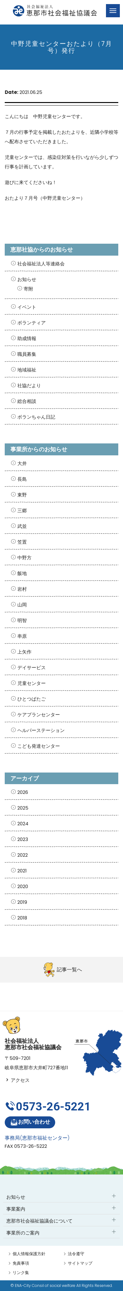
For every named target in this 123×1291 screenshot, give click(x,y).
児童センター (31, 683)
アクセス (17, 1080)
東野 (22, 494)
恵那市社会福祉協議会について (39, 1221)
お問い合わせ (30, 1122)
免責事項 (21, 1263)
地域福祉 (26, 369)
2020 (22, 886)
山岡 (22, 604)
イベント (26, 307)
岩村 (22, 589)
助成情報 (26, 338)
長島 (22, 479)
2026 (22, 792)
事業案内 (15, 1209)
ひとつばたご (31, 699)
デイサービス (31, 667)
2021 (22, 870)
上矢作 (24, 651)
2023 (22, 839)
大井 (22, 463)
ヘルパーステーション (41, 730)
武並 (22, 526)
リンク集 (21, 1273)
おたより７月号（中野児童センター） (45, 198)
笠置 (22, 542)
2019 (22, 902)
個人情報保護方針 (29, 1254)
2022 (22, 855)
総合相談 (26, 401)
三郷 (22, 510)
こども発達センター (38, 746)
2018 (22, 917)
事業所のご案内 (22, 1232)
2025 (22, 808)
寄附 (28, 288)
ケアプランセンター (38, 714)
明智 (22, 620)
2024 (22, 823)
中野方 (24, 557)
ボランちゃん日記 (36, 417)
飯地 (22, 573)
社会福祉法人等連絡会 (41, 263)
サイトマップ (80, 1263)
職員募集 (26, 354)
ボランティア (31, 322)
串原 (22, 636)
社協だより (29, 385)
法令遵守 (76, 1254)
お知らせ (26, 279)
